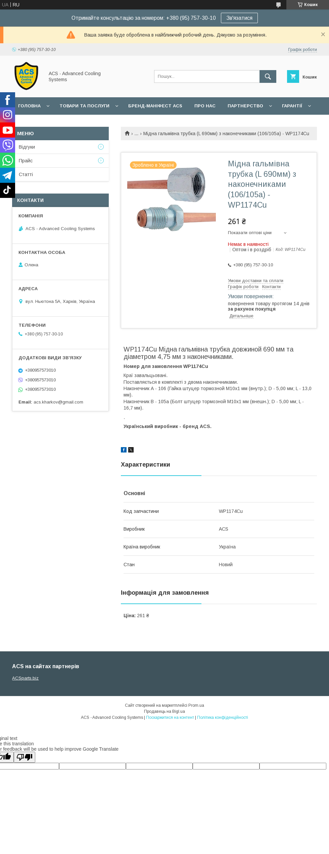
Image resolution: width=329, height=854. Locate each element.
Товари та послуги (84, 105)
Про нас (205, 105)
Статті (26, 174)
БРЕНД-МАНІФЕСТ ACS (155, 105)
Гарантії (292, 105)
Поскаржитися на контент (170, 717)
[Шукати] (268, 76)
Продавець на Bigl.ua (164, 711)
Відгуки (27, 147)
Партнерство (245, 105)
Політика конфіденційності (222, 717)
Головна (29, 105)
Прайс (26, 160)
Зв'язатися (239, 18)
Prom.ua (196, 705)
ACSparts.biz (25, 678)
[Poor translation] (24, 757)
